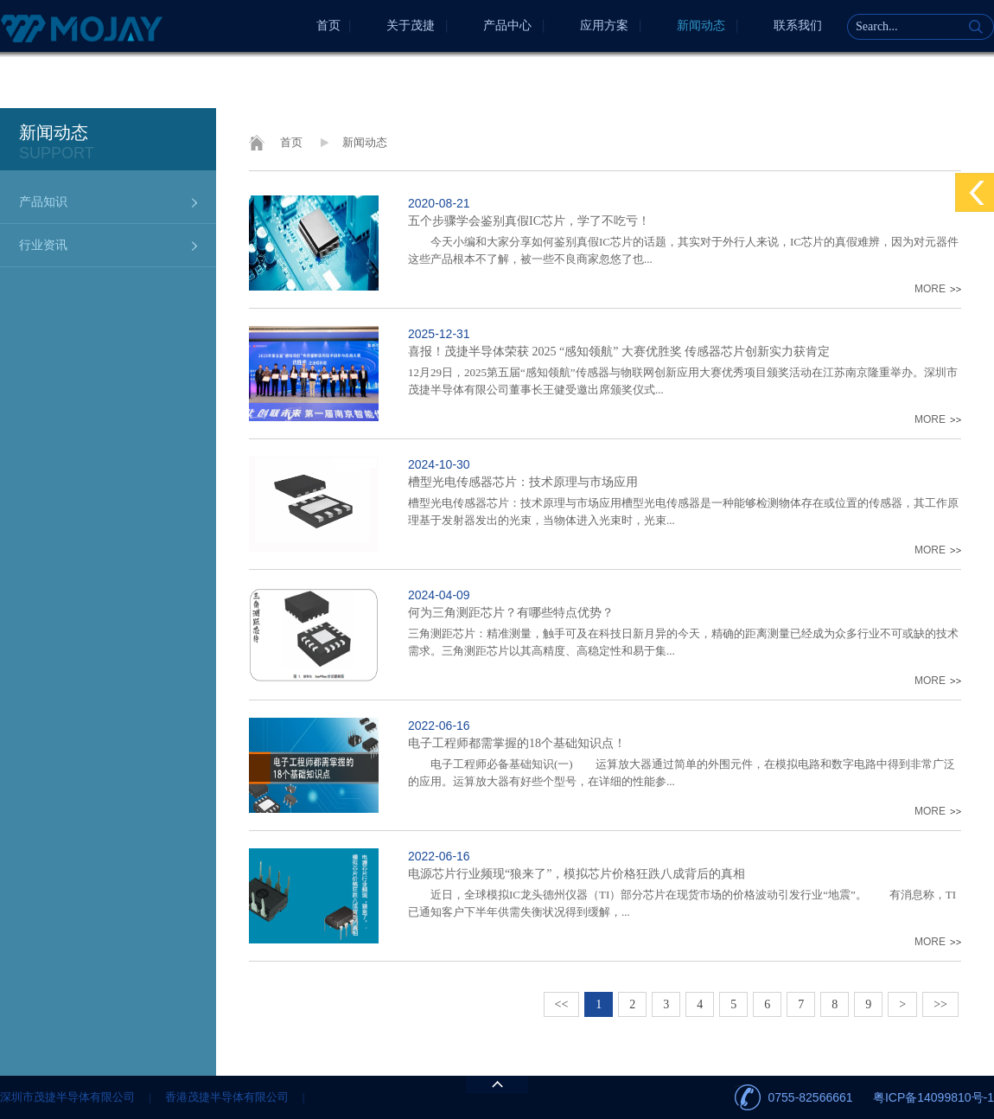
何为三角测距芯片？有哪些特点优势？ (511, 612)
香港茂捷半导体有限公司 (227, 1096)
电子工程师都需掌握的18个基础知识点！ (517, 743)
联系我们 (798, 25)
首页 (328, 25)
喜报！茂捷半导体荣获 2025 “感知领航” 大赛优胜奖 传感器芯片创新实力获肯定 (619, 351)
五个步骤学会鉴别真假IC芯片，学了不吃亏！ (529, 220)
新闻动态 (701, 25)
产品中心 (507, 25)
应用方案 (604, 25)
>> (940, 1004)
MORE (930, 289)
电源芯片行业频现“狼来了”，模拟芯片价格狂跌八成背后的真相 (576, 873)
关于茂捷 (410, 25)
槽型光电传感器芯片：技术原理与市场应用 (523, 482)
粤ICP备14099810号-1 (933, 1097)
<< (562, 1004)
